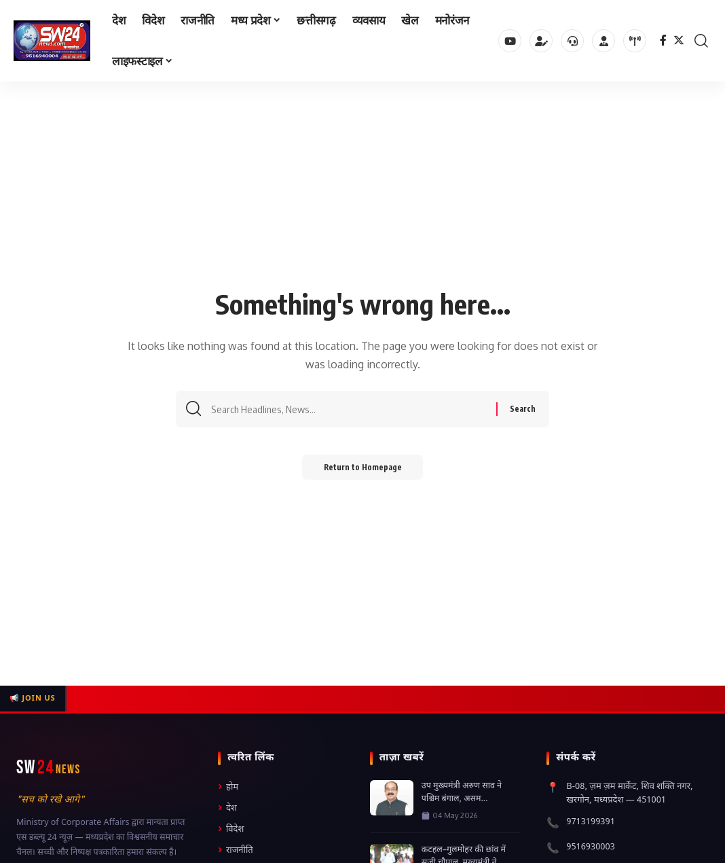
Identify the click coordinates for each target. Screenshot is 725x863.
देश (227, 808)
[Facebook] (663, 40)
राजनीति (235, 850)
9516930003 (590, 847)
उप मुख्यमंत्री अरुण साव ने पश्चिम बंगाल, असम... (462, 793)
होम (228, 787)
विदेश (231, 829)
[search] (701, 40)
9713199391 (590, 822)
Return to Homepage (363, 470)
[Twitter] (679, 40)
